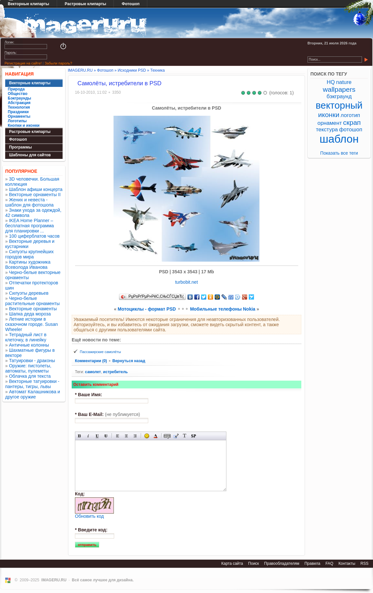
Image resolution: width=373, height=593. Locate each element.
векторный (339, 105)
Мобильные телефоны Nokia (222, 309)
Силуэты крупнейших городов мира (29, 254)
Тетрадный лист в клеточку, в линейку (25, 337)
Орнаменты (19, 116)
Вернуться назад (128, 361)
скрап (352, 122)
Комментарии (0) (91, 361)
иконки (328, 114)
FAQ (329, 563)
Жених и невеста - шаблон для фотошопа (29, 202)
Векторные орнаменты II (35, 194)
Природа (16, 89)
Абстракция (19, 103)
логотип (350, 115)
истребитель (115, 372)
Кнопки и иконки (24, 125)
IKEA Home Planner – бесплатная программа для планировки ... (29, 225)
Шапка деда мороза (30, 313)
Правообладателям (281, 563)
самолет (93, 372)
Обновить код (89, 516)
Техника (157, 70)
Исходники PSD (132, 70)
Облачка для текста (30, 376)
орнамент (330, 123)
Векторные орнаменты (33, 308)
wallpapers (339, 89)
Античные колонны (29, 345)
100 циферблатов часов (34, 236)
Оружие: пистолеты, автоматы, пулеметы (28, 368)
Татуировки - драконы (32, 360)
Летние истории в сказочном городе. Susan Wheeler (31, 324)
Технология (19, 107)
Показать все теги (339, 153)
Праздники (18, 112)
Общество (18, 93)
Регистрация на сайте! (23, 63)
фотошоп (350, 129)
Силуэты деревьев (29, 293)
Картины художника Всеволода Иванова (28, 264)
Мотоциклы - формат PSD (147, 309)
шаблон (339, 139)
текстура (327, 129)
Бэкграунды (19, 98)
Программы (20, 147)
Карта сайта (232, 563)
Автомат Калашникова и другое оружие (32, 394)
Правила (312, 563)
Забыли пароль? (58, 63)
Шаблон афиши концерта (36, 189)
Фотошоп (130, 4)
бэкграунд (339, 96)
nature (344, 82)
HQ (331, 82)
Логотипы (17, 121)
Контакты (346, 563)
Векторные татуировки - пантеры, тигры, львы (32, 384)
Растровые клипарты (85, 4)
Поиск (253, 563)
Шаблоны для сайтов (30, 155)
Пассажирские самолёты (100, 352)
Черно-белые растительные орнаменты (32, 301)
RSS (364, 563)
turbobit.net (186, 282)
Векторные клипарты (30, 83)
